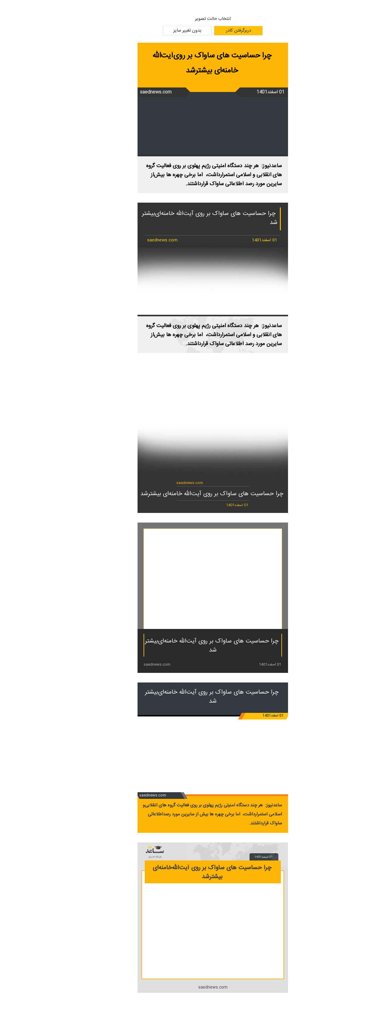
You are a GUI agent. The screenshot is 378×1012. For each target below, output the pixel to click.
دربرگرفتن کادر (214, 30)
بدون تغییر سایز (164, 30)
